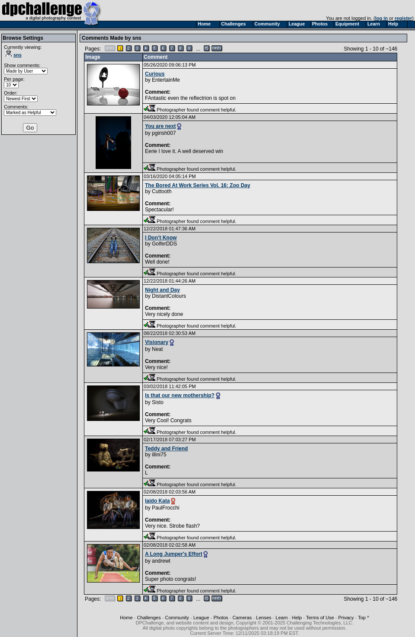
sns (14, 54)
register (403, 18)
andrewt (161, 561)
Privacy (346, 617)
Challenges (149, 617)
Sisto (158, 402)
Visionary (156, 342)
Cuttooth (161, 191)
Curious (154, 74)
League (201, 617)
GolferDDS (164, 244)
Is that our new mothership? (180, 395)
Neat (157, 349)
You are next (160, 126)
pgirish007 (164, 133)
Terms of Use (320, 617)
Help (297, 617)
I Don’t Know (161, 238)
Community (177, 617)
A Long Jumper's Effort (173, 554)
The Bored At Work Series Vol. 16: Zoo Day (197, 185)
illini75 (159, 455)
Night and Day (162, 290)
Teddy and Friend (166, 449)
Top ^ (363, 617)
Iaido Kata (157, 501)
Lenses (263, 617)
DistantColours (169, 296)
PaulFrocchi (165, 508)
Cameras (242, 617)
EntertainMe (166, 80)
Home (126, 617)
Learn (282, 617)
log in (381, 18)
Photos (220, 617)
